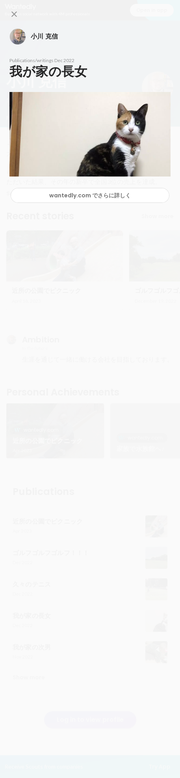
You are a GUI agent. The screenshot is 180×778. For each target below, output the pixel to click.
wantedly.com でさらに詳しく (90, 195)
